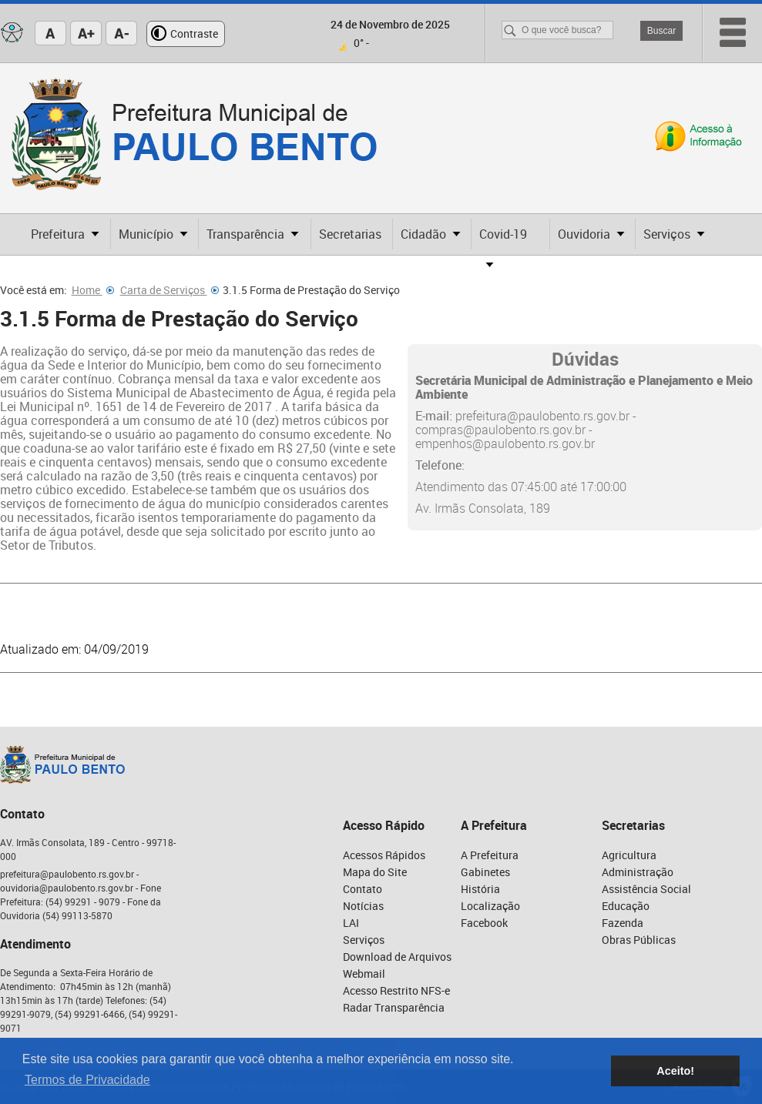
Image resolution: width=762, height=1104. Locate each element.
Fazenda (622, 922)
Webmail (364, 973)
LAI (351, 922)
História (480, 889)
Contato (362, 889)
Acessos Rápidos (384, 855)
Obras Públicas (639, 939)
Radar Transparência (394, 1007)
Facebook (484, 922)
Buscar (661, 30)
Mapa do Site (375, 872)
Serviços (363, 939)
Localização (490, 905)
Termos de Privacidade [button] (87, 1079)
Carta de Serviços (169, 290)
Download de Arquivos (397, 956)
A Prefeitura (490, 855)
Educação (626, 905)
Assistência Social (646, 889)
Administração (637, 872)
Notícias (363, 905)
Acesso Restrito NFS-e (396, 990)
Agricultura (629, 855)
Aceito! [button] (675, 1071)
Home (93, 290)
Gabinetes (485, 872)
